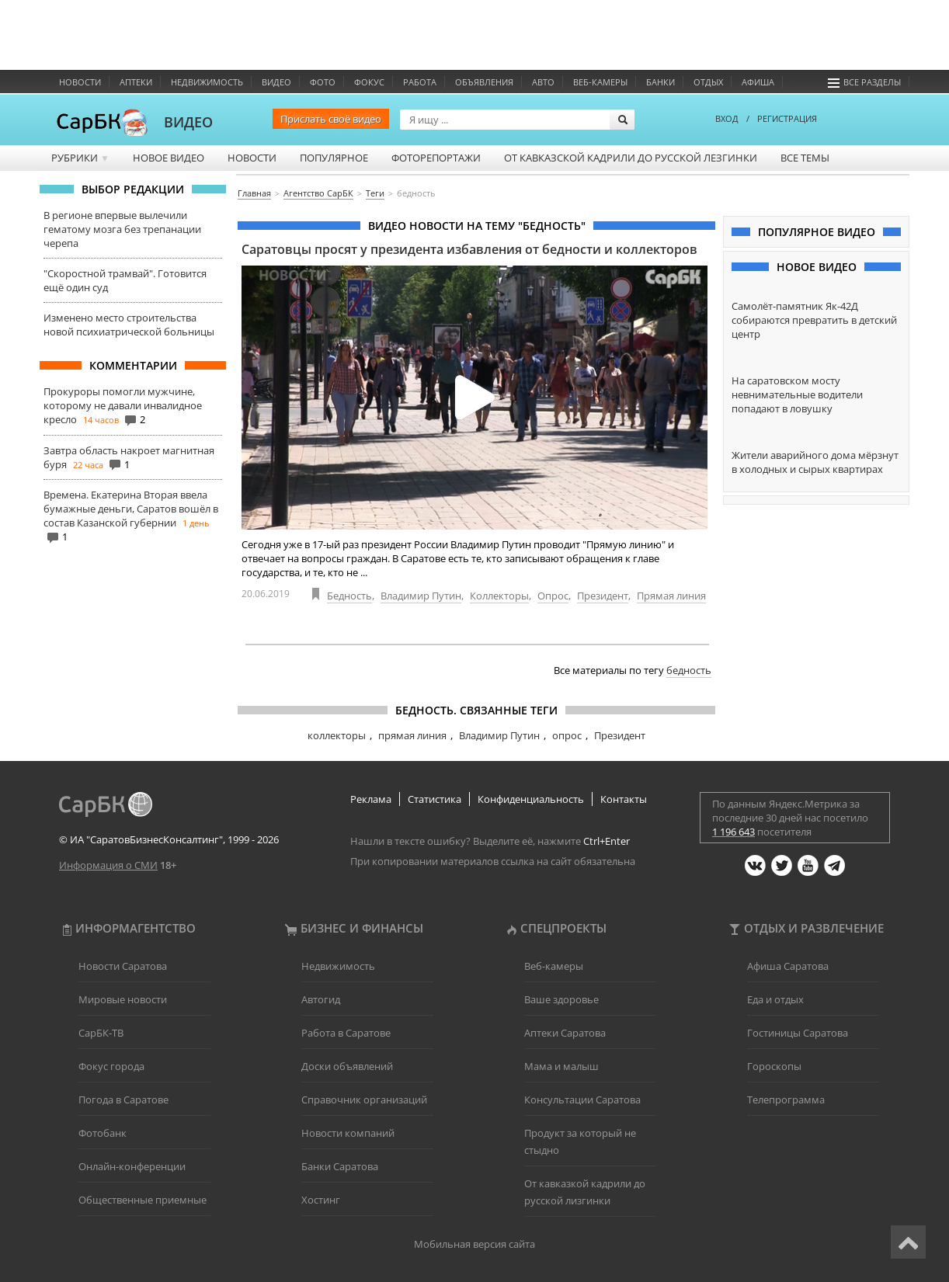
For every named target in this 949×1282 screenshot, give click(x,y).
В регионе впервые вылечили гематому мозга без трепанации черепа (122, 229)
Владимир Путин (421, 596)
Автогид (320, 999)
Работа (419, 82)
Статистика (434, 799)
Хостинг (320, 1200)
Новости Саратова (122, 966)
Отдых (708, 82)
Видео (276, 82)
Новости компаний (348, 1133)
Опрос (552, 596)
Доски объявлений (347, 1066)
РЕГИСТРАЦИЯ (787, 118)
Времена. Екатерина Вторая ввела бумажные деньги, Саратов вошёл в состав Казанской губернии (130, 509)
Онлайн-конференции (132, 1166)
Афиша (758, 82)
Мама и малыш (561, 1066)
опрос (567, 735)
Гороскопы (774, 1066)
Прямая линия (671, 596)
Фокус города (111, 1066)
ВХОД (727, 118)
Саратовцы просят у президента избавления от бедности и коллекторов (469, 249)
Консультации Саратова (582, 1100)
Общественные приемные (142, 1200)
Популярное (334, 158)
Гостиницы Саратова (797, 1033)
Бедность (349, 596)
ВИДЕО (188, 122)
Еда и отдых (775, 999)
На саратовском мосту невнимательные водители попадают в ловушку (797, 394)
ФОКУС (369, 82)
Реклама (370, 799)
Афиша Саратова (788, 966)
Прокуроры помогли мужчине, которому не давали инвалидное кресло (122, 405)
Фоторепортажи (436, 158)
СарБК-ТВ (100, 1033)
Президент (602, 596)
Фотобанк (102, 1133)
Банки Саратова (339, 1166)
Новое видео (168, 158)
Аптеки (136, 82)
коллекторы (337, 735)
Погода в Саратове (123, 1100)
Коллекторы (499, 596)
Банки (660, 82)
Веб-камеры (600, 82)
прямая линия (412, 735)
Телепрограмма (786, 1100)
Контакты (623, 799)
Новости (80, 82)
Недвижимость (207, 82)
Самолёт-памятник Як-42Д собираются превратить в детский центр (814, 320)
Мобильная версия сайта (474, 1244)
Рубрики (80, 158)
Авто (543, 82)
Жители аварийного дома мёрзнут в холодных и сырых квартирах (815, 462)
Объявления (484, 82)
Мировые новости (122, 999)
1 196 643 (733, 832)
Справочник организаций (364, 1100)
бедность (688, 670)
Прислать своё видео (330, 119)
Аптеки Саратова (565, 1033)
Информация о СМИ (108, 865)
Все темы (804, 158)
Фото (322, 82)
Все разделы (864, 82)
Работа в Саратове (346, 1033)
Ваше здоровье (561, 999)
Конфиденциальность (531, 799)
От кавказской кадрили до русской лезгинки (630, 158)
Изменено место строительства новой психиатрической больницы (128, 325)
